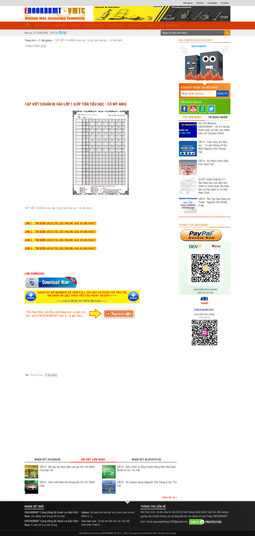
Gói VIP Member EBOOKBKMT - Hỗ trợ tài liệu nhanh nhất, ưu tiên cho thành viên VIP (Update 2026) (214, 128)
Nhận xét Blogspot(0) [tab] (146, 459)
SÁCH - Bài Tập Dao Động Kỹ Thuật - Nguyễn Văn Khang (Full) (214, 202)
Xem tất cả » (170, 497)
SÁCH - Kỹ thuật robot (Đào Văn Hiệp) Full (213, 162)
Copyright (212, 3)
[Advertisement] (101, 73)
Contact (225, 3)
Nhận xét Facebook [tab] (47, 459)
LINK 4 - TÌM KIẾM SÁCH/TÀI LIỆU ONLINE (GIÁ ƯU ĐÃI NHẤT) (60, 248)
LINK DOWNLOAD (34, 273)
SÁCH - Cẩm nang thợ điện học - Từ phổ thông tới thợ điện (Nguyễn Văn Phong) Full (212, 147)
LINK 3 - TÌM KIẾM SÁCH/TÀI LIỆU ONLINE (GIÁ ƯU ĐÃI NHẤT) (60, 240)
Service (200, 3)
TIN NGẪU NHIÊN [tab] (217, 117)
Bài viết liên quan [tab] (93, 459)
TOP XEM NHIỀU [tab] (191, 117)
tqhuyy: (85, 512)
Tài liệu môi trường (167, 533)
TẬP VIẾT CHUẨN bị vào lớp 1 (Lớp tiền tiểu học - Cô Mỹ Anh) (75, 104)
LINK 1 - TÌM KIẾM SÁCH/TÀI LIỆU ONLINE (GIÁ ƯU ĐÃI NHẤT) (60, 223)
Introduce (188, 3)
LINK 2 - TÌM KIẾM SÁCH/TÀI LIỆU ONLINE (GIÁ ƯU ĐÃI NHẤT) (60, 231)
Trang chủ (30, 40)
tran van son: (89, 521)
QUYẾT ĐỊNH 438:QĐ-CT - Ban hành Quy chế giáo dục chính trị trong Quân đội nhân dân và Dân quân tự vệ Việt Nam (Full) (213, 186)
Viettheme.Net (149, 533)
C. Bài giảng (45, 40)
